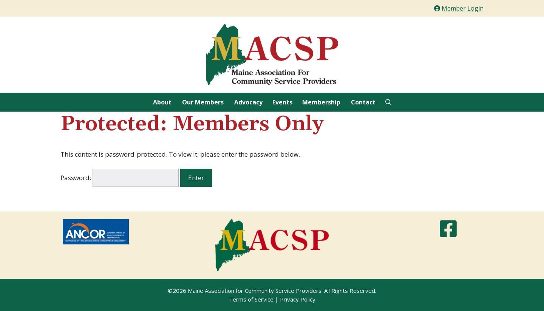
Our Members (203, 102)
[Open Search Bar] (388, 102)
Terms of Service (251, 299)
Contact (363, 102)
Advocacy (248, 102)
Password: (119, 177)
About (162, 102)
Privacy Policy (297, 299)
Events (282, 102)
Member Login (463, 8)
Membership (321, 102)
